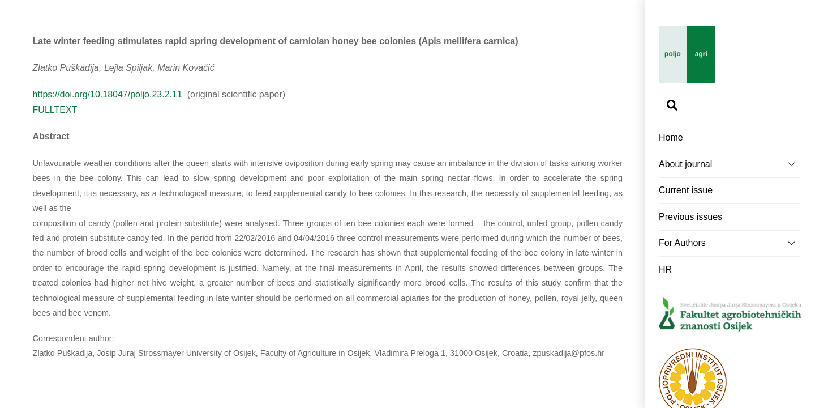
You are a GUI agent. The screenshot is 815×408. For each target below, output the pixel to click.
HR (665, 269)
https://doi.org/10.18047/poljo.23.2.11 (109, 94)
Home (671, 137)
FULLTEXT (55, 109)
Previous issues (690, 217)
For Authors (730, 243)
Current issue (686, 190)
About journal (730, 164)
